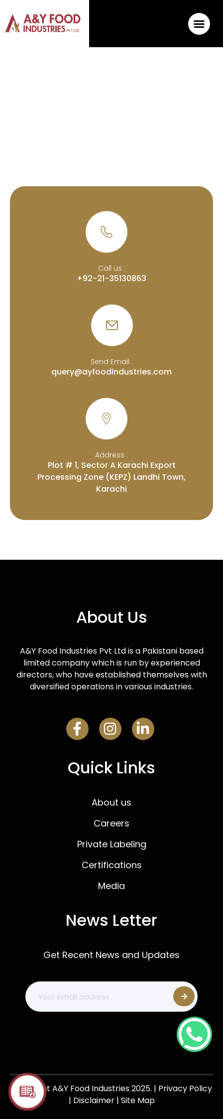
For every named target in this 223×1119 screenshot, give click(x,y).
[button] (199, 23)
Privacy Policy (185, 1088)
